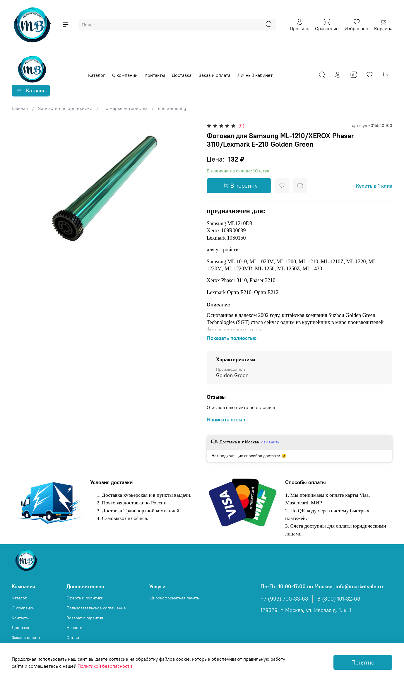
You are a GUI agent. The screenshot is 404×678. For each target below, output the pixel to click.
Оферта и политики (84, 598)
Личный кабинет (255, 75)
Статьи (72, 637)
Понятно (362, 662)
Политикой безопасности (105, 666)
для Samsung (172, 108)
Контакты (155, 75)
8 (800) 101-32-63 (338, 599)
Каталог (96, 75)
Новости (74, 627)
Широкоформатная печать (174, 598)
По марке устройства (125, 108)
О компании (125, 75)
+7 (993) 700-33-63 (284, 599)
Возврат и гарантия (84, 618)
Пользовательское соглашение (96, 608)
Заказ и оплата (214, 75)
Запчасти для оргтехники (65, 108)
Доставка (181, 75)
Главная (20, 108)
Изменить (270, 442)
